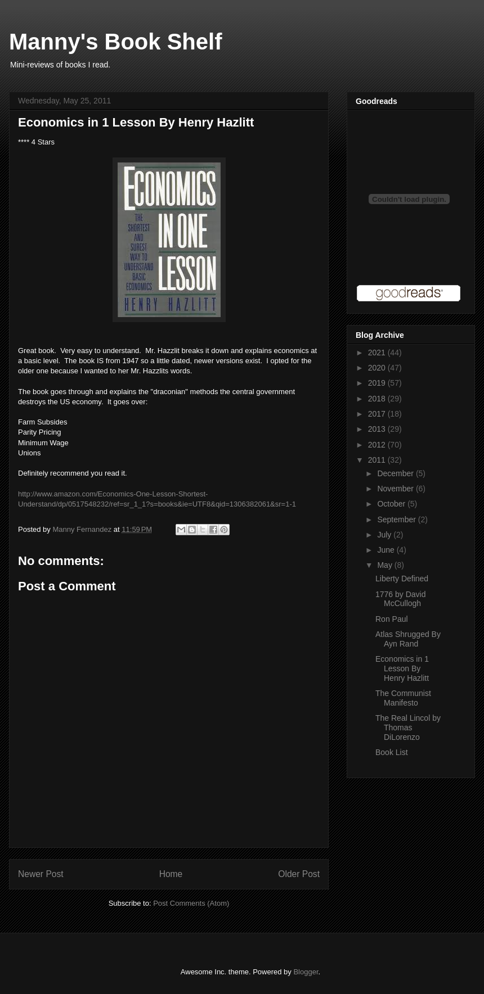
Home (171, 874)
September (397, 519)
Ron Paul (391, 619)
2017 (378, 413)
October (392, 503)
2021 (378, 352)
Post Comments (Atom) (191, 903)
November (396, 488)
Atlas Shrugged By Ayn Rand (408, 639)
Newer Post (41, 874)
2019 (378, 382)
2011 (378, 459)
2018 (378, 398)
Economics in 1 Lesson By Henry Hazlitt (402, 668)
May (385, 565)
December (396, 473)
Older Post (299, 874)
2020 (378, 367)
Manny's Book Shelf (115, 41)
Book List (391, 752)
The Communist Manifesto (403, 698)
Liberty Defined (401, 578)
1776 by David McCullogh (400, 599)
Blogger (305, 972)
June (386, 549)
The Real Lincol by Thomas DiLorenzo (408, 727)
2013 (378, 428)
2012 (378, 444)
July (385, 534)
